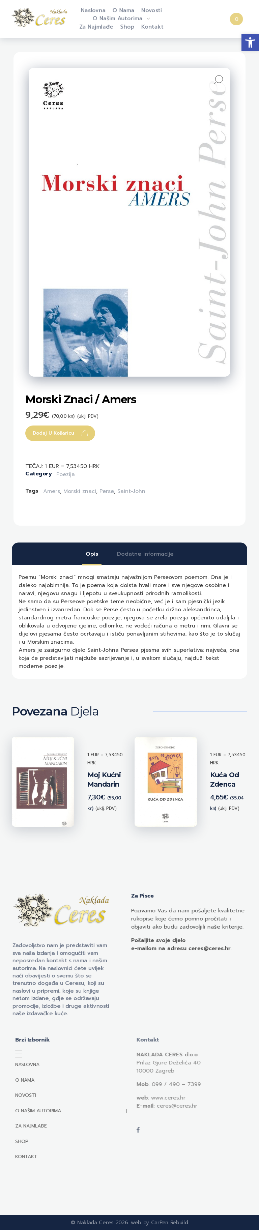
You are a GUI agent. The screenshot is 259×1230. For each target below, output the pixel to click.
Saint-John (131, 491)
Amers (51, 491)
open (218, 79)
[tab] (92, 554)
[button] (250, 42)
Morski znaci (79, 491)
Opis (92, 554)
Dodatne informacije (145, 554)
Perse (106, 491)
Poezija (65, 474)
